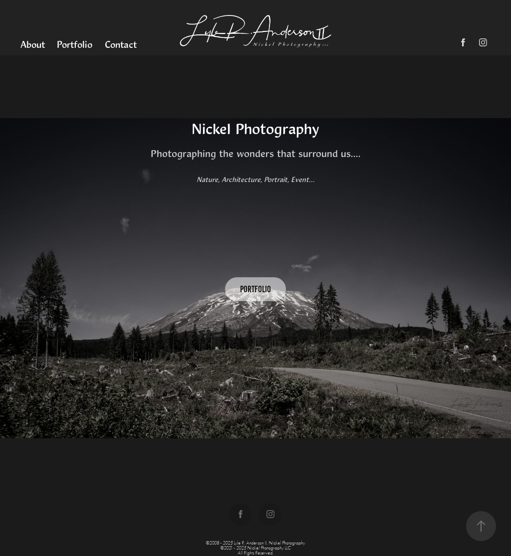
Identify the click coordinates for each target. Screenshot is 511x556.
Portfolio (74, 44)
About (32, 44)
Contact (121, 44)
